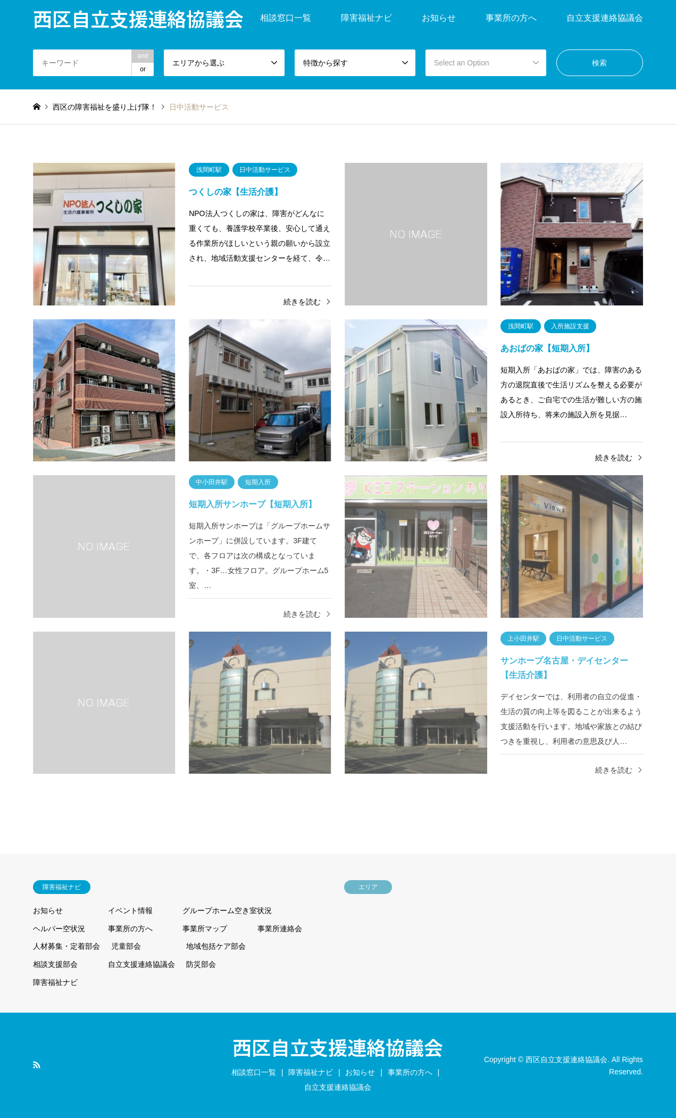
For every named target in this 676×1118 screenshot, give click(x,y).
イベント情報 (130, 910)
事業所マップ (204, 928)
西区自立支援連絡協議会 (337, 1047)
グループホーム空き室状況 (227, 910)
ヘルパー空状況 (59, 928)
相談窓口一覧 (285, 17)
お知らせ (439, 17)
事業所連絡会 (279, 928)
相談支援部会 (55, 964)
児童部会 (126, 946)
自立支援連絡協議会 (604, 17)
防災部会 (201, 964)
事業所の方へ (511, 17)
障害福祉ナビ (366, 17)
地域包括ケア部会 (216, 946)
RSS (36, 1065)
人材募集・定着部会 (66, 946)
